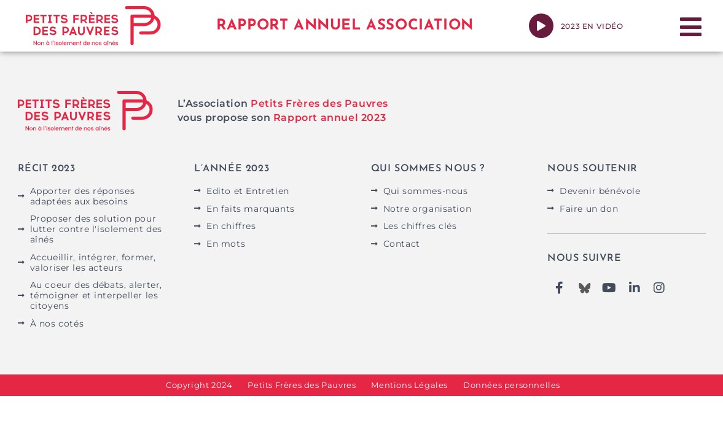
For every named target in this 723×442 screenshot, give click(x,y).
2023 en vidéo (592, 26)
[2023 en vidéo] (541, 26)
